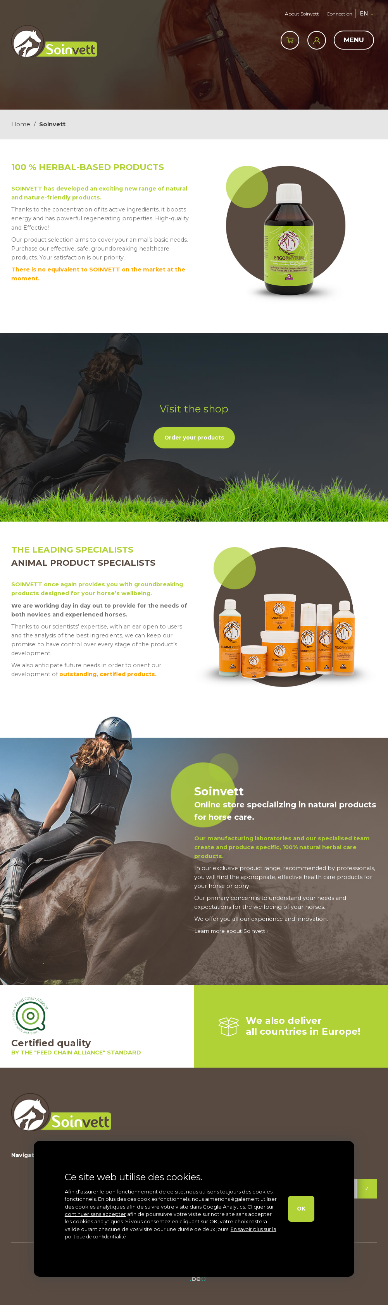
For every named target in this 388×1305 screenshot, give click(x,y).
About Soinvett (298, 13)
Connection (339, 13)
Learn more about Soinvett (234, 930)
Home (20, 123)
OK (300, 1208)
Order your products (194, 437)
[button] (370, 13)
